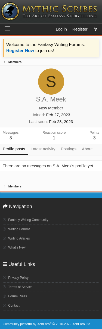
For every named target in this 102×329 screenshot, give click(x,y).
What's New (14, 247)
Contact (11, 305)
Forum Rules (15, 296)
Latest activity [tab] (43, 148)
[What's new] (95, 29)
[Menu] (7, 29)
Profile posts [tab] (14, 148)
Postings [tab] (68, 148)
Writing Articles (16, 238)
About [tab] (87, 148)
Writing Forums (16, 229)
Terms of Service (17, 287)
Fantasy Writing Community (25, 220)
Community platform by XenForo (47, 324)
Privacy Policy (16, 278)
